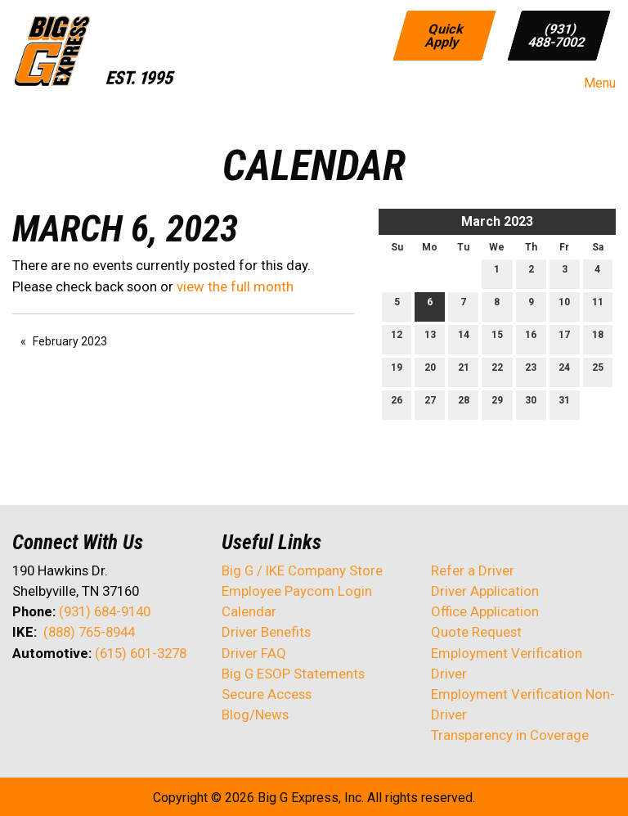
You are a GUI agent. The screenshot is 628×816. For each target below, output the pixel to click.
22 (497, 371)
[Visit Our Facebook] (25, 697)
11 (597, 305)
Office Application (486, 611)
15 (497, 338)
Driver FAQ (254, 653)
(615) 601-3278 (140, 653)
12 (396, 338)
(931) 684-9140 (104, 611)
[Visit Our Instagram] (130, 697)
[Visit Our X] (51, 697)
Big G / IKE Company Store (302, 570)
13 (430, 338)
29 (497, 403)
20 (430, 371)
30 (530, 403)
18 (597, 338)
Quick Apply (445, 34)
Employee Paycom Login (297, 591)
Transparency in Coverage (510, 735)
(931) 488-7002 (557, 34)
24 (564, 371)
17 (564, 338)
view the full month (235, 286)
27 (430, 403)
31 (564, 403)
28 (463, 403)
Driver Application (485, 591)
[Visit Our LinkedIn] (78, 697)
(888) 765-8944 (89, 632)
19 (396, 371)
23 (530, 371)
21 (463, 371)
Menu (591, 83)
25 (597, 371)
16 (530, 338)
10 (564, 305)
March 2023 (497, 221)
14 (463, 338)
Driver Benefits (268, 632)
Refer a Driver (472, 570)
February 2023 (70, 341)
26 (396, 403)
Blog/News (255, 714)
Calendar (249, 611)
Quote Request (476, 632)
